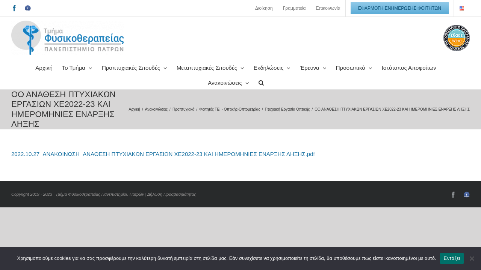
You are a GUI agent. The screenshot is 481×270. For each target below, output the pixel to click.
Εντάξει (452, 258)
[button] (305, 81)
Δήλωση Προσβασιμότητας (171, 194)
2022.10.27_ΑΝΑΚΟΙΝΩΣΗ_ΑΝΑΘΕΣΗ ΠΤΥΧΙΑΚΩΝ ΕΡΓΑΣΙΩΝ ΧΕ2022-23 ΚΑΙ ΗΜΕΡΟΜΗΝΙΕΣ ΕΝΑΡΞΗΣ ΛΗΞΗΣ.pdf (163, 154)
